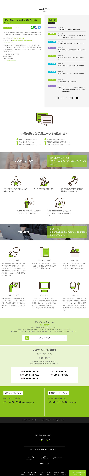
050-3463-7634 (31, 371)
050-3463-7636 (61, 371)
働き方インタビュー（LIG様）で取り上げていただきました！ (71, 66)
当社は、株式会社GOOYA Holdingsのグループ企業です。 (44, 449)
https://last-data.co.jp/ (18, 38)
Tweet (39, 27)
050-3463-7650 (31, 378)
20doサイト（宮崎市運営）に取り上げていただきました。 (71, 43)
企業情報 (41, 473)
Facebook (35, 27)
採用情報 (55, 473)
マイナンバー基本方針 (45, 420)
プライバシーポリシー (60, 420)
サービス (48, 473)
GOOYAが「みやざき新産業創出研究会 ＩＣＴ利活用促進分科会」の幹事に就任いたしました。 (71, 36)
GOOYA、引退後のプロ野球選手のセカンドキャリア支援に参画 (71, 50)
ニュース (23, 473)
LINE (32, 27)
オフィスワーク (77, 473)
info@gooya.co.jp (11, 60)
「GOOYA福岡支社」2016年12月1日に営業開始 (69, 29)
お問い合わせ (63, 473)
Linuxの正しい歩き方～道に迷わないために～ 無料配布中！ (71, 58)
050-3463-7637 (32, 375)
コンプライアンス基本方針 (29, 420)
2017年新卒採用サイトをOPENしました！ (67, 81)
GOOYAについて (32, 473)
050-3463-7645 (61, 375)
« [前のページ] (56, 98)
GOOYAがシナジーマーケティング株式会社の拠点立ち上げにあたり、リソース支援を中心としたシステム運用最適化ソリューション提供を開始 (71, 89)
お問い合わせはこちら (44, 338)
